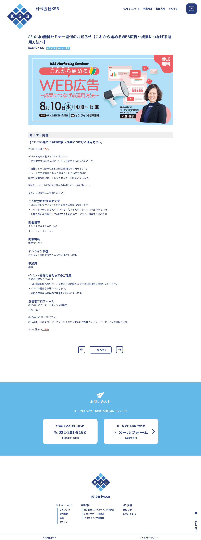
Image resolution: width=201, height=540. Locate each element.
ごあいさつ (65, 510)
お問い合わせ (129, 514)
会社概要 (64, 514)
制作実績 (160, 8)
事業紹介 (147, 8)
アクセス (64, 522)
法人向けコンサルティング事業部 (99, 510)
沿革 (62, 518)
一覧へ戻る (100, 349)
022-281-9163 (70, 432)
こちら (45, 149)
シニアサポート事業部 (94, 514)
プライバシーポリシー (149, 538)
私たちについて (131, 8)
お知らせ (173, 8)
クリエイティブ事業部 (94, 518)
